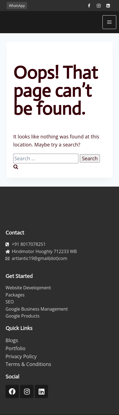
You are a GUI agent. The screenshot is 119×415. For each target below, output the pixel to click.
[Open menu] (109, 22)
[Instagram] (98, 5)
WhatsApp (17, 5)
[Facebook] (89, 5)
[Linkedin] (108, 5)
